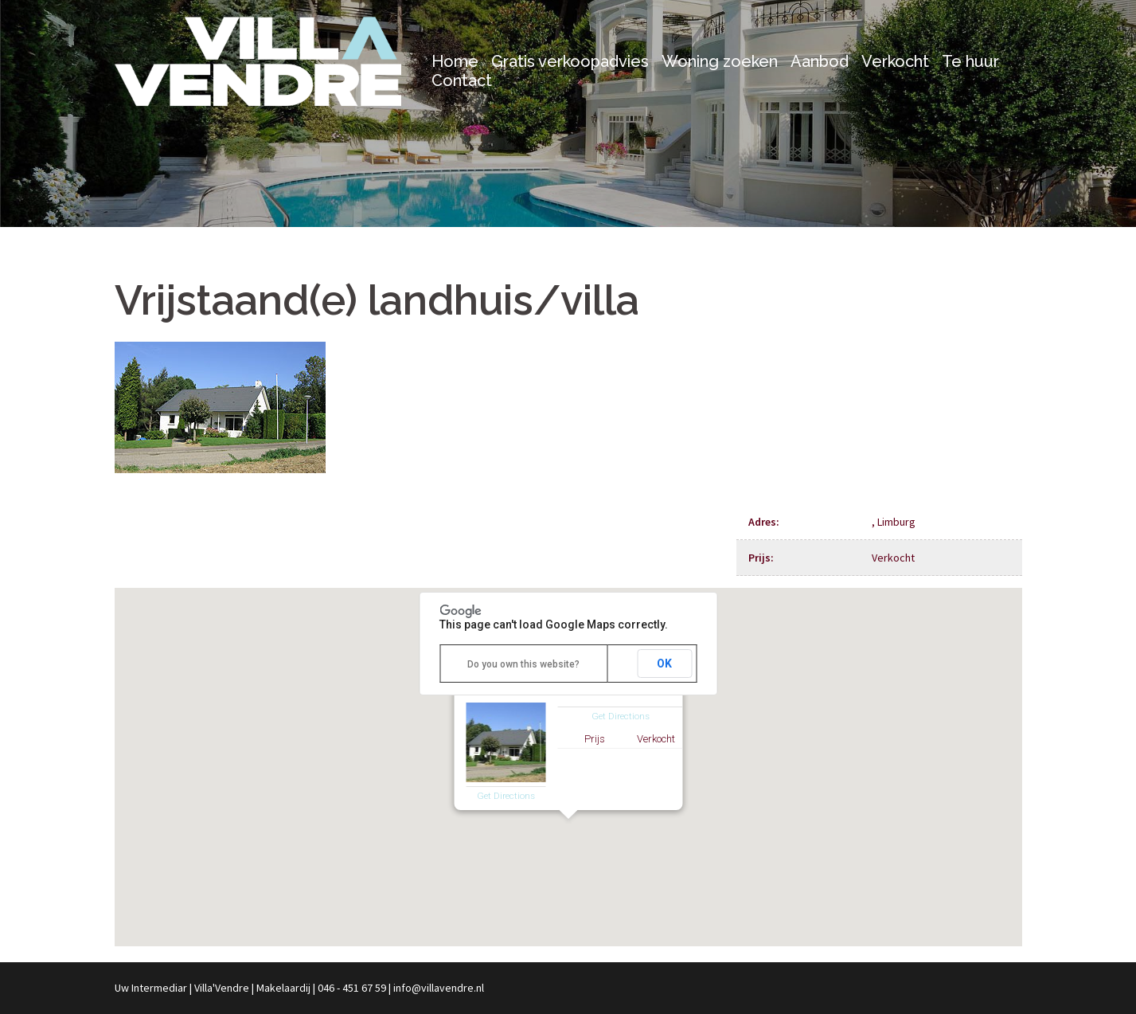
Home (454, 61)
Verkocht (895, 61)
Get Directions (506, 795)
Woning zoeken (720, 61)
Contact (461, 80)
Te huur (970, 61)
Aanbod (820, 61)
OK (664, 663)
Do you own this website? (523, 664)
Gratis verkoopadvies (570, 61)
